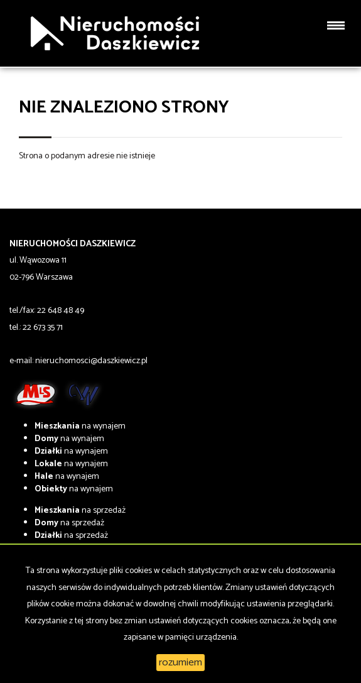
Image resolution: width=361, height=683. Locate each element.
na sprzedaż (80, 510)
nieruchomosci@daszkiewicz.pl (91, 361)
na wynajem (80, 426)
